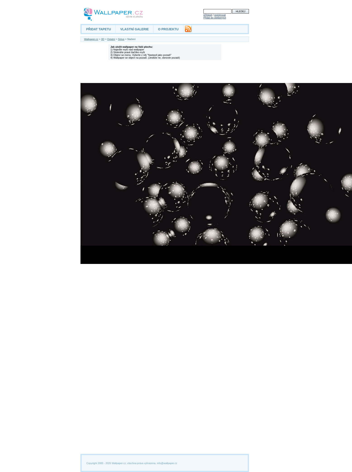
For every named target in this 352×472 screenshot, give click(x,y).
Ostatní (111, 39)
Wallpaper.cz (91, 39)
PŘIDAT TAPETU (98, 29)
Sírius (121, 39)
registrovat (220, 15)
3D (102, 39)
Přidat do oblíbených (214, 17)
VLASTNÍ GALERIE (134, 29)
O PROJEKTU (168, 29)
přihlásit (207, 15)
